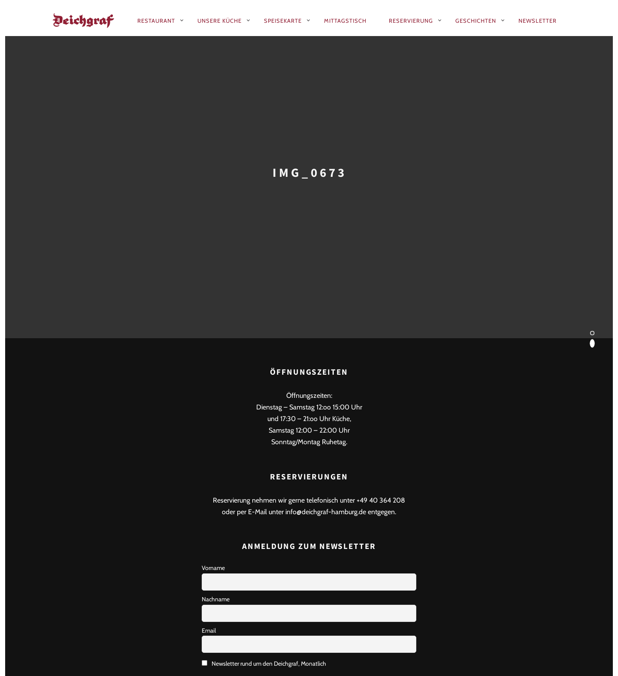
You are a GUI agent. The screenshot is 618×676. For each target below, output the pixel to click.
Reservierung (411, 20)
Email (209, 630)
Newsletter (537, 20)
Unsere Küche (219, 20)
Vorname (213, 568)
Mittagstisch (345, 20)
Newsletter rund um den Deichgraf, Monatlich (264, 663)
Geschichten (475, 20)
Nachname (216, 599)
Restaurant (156, 20)
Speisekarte (283, 20)
